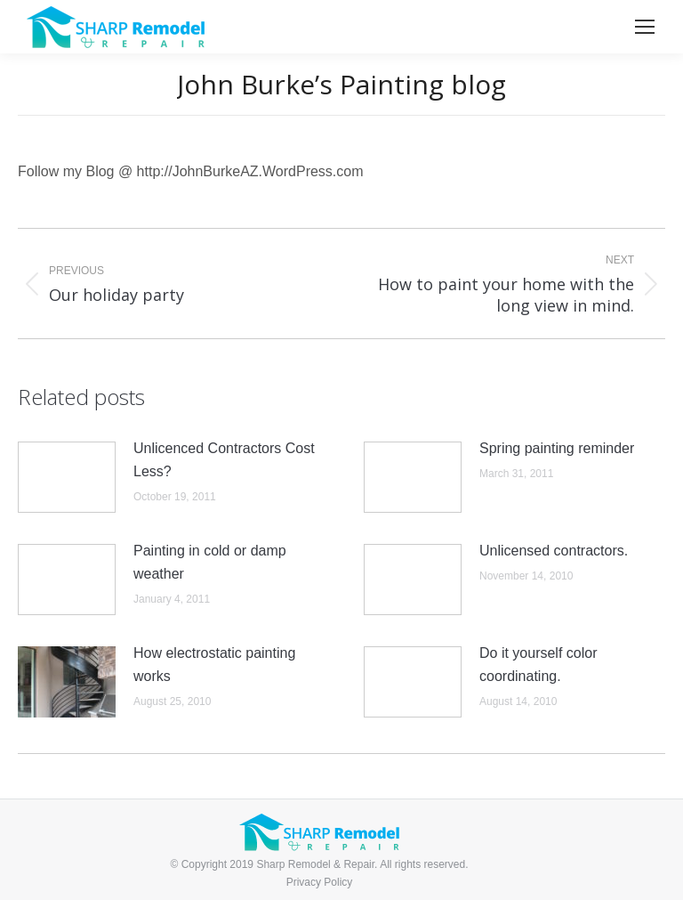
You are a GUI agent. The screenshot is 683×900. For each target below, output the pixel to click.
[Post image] (67, 477)
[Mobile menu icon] (644, 26)
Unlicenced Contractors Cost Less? (224, 460)
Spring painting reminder (556, 448)
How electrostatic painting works (214, 664)
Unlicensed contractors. (553, 550)
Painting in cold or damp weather (209, 562)
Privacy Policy (319, 882)
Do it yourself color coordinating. (538, 664)
